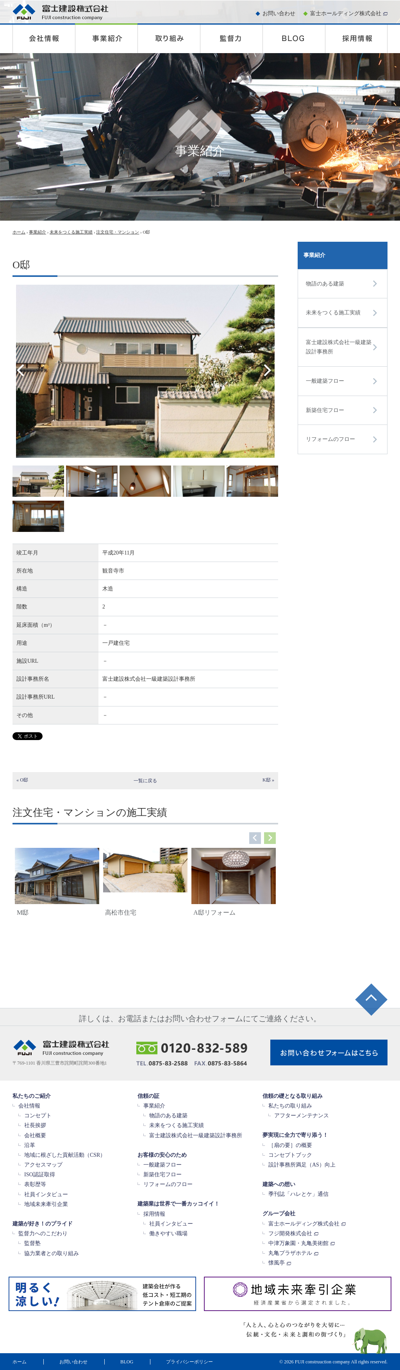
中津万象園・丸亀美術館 (298, 1243)
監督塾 (32, 1243)
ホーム (18, 232)
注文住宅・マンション (117, 232)
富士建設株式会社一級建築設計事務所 (338, 347)
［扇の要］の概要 (290, 1145)
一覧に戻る (145, 780)
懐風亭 (276, 1263)
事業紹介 (37, 232)
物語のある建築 (325, 284)
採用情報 (154, 1214)
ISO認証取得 (39, 1174)
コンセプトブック (290, 1155)
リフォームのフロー (330, 439)
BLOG (126, 1362)
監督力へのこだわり (43, 1233)
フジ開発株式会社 (290, 1233)
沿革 (29, 1145)
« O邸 (22, 780)
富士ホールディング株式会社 (345, 13)
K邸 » (268, 780)
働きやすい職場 (168, 1233)
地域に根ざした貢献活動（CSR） (64, 1155)
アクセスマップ (43, 1165)
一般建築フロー (325, 381)
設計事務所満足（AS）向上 (302, 1165)
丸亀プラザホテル (290, 1253)
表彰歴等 (35, 1184)
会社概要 (35, 1135)
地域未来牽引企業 (46, 1204)
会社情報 (29, 1106)
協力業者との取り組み (51, 1253)
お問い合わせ (278, 13)
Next (269, 369)
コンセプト (38, 1115)
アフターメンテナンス (301, 1115)
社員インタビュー (46, 1194)
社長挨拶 (35, 1125)
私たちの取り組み (290, 1106)
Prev (25, 369)
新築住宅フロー (325, 410)
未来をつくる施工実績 (71, 232)
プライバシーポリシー (189, 1362)
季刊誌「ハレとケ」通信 (298, 1194)
